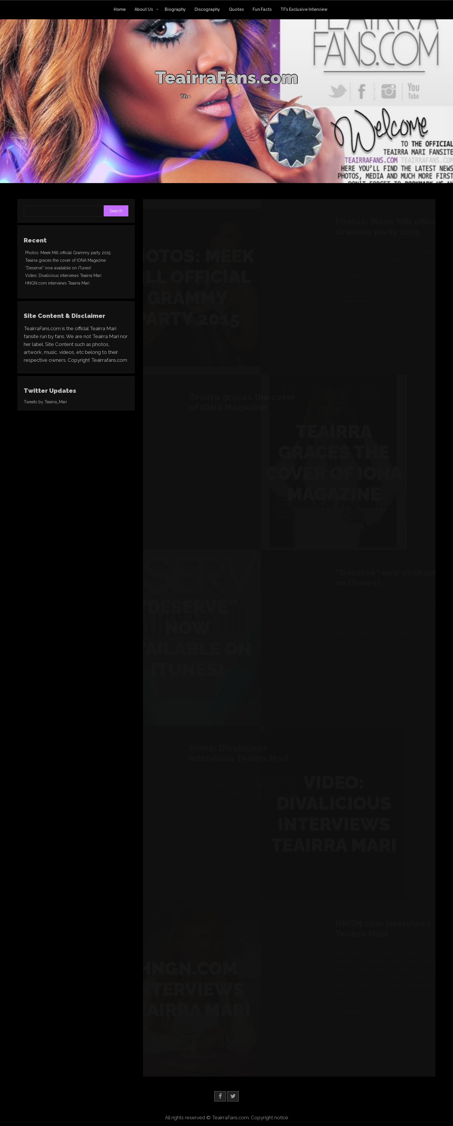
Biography (175, 9)
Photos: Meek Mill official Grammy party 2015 (67, 252)
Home (120, 9)
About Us (143, 9)
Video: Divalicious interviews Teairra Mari (63, 275)
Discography (207, 9)
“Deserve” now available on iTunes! (58, 268)
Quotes (236, 9)
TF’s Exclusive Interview (304, 9)
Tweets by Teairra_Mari (45, 402)
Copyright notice (269, 1117)
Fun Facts (262, 9)
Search (116, 211)
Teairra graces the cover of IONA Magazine (65, 260)
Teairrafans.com (109, 360)
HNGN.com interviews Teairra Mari (57, 283)
